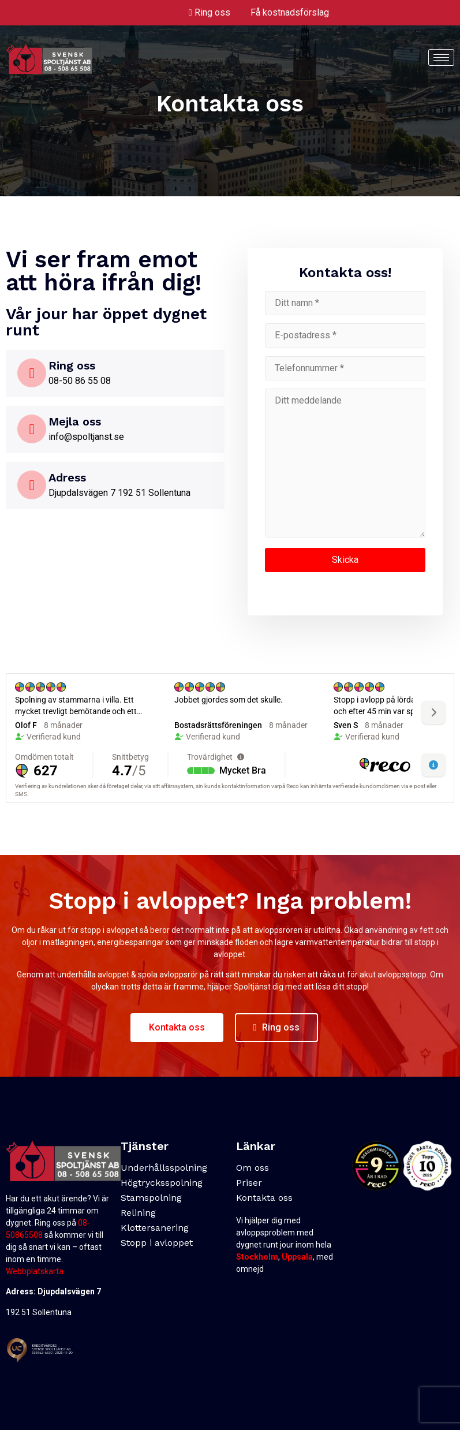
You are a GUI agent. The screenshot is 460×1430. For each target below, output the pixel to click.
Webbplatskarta (34, 1271)
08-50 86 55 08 (79, 380)
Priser (249, 1182)
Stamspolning (151, 1197)
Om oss (252, 1167)
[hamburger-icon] (441, 57)
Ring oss (212, 12)
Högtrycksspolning (162, 1182)
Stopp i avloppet (157, 1242)
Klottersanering (155, 1227)
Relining (138, 1212)
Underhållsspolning (164, 1167)
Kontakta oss (264, 1197)
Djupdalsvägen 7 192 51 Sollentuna (119, 492)
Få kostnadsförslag (289, 12)
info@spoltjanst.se (86, 436)
